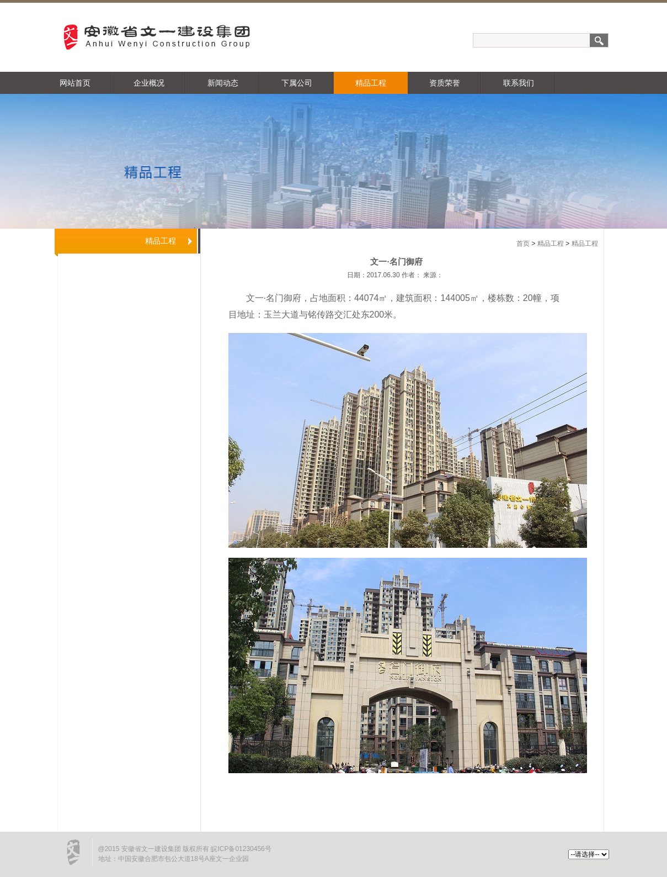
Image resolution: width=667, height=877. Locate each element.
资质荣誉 (444, 82)
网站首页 (75, 82)
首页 (523, 243)
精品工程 (370, 82)
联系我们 (518, 82)
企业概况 (149, 82)
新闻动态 (222, 82)
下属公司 (296, 82)
